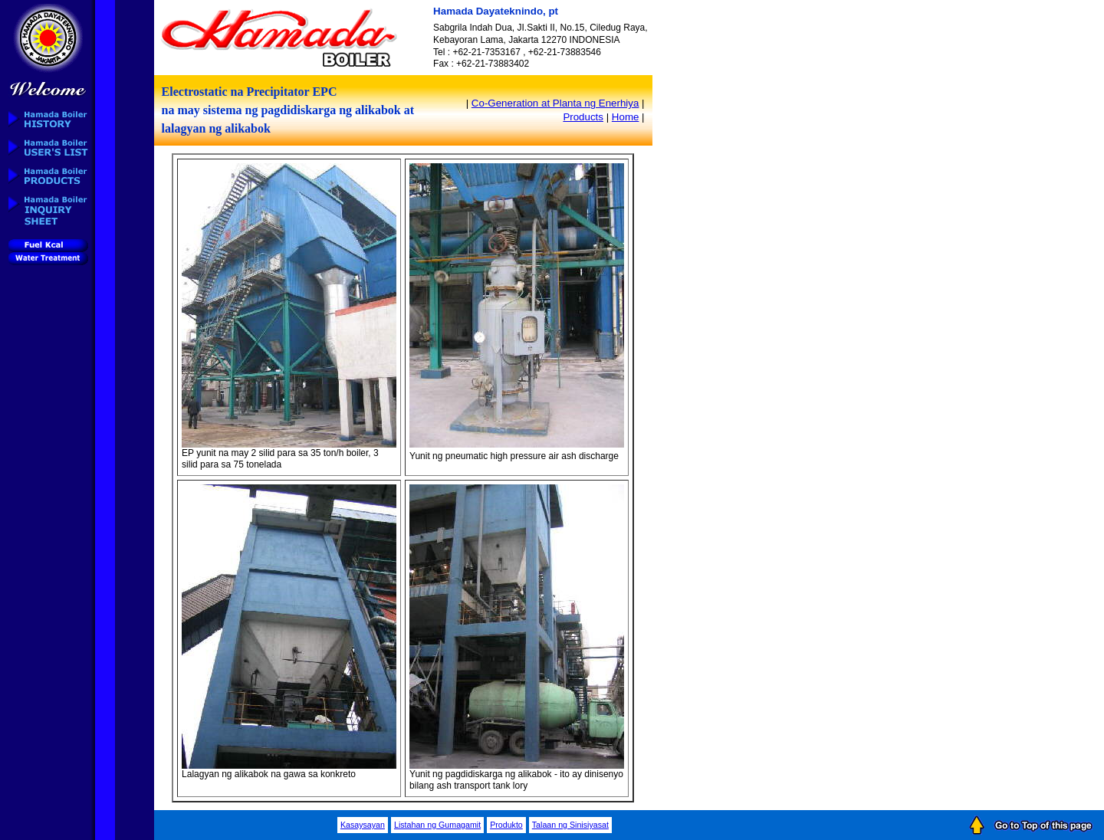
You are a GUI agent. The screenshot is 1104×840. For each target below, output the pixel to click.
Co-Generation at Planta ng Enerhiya (555, 103)
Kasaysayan (362, 824)
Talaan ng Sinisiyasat (570, 824)
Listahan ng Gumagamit (437, 824)
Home (625, 117)
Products (583, 117)
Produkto (506, 824)
